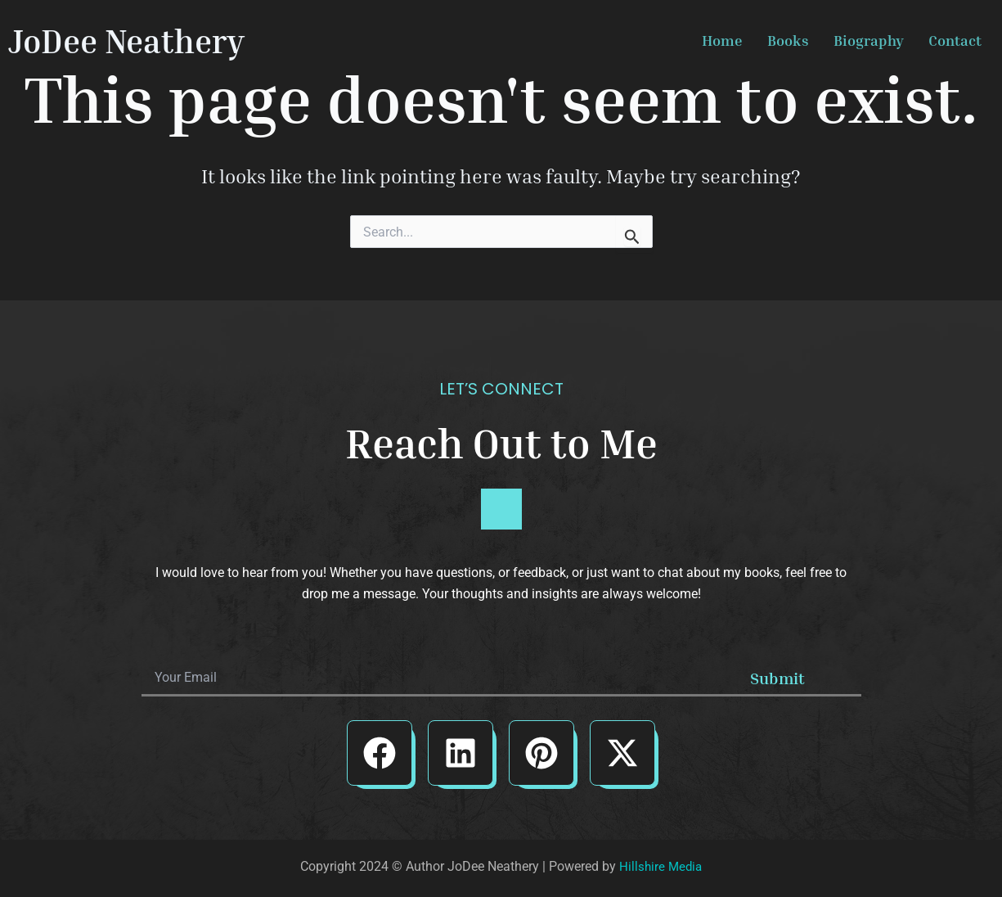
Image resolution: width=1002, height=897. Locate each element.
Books (788, 40)
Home (722, 40)
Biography (869, 40)
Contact (955, 40)
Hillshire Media (660, 866)
